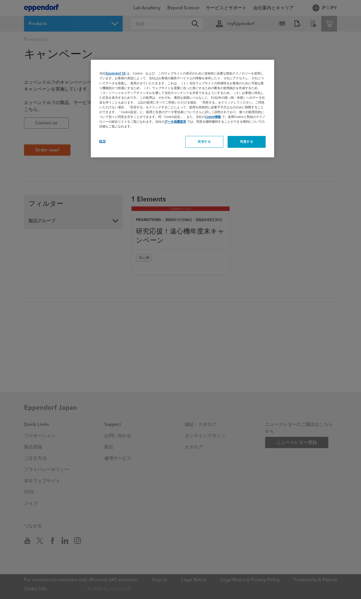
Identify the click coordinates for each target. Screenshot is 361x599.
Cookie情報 (213, 117)
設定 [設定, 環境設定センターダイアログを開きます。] (102, 141)
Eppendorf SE (115, 73)
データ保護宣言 (175, 122)
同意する (246, 142)
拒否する (204, 142)
